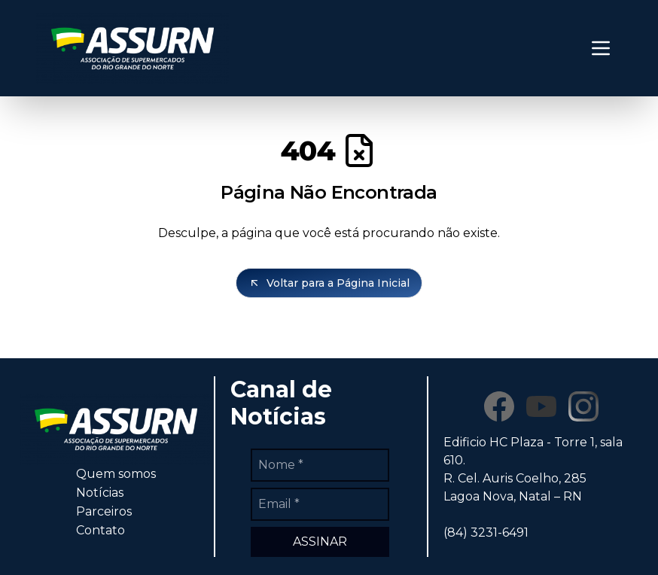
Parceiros (104, 511)
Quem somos (116, 474)
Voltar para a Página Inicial (329, 283)
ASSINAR (320, 541)
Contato (100, 530)
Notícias (99, 492)
